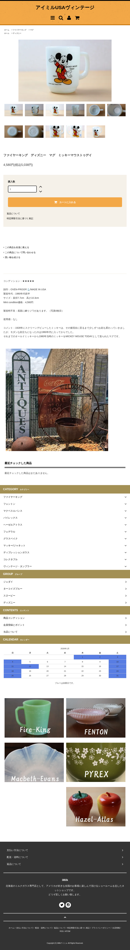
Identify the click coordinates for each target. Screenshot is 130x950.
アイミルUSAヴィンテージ (65, 7)
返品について (13, 213)
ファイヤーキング (19, 30)
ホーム (6, 30)
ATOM (67, 931)
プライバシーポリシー (101, 928)
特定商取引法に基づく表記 (20, 218)
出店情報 (116, 928)
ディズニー (17, 33)
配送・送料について (43, 928)
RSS (62, 931)
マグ (32, 30)
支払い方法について (24, 928)
